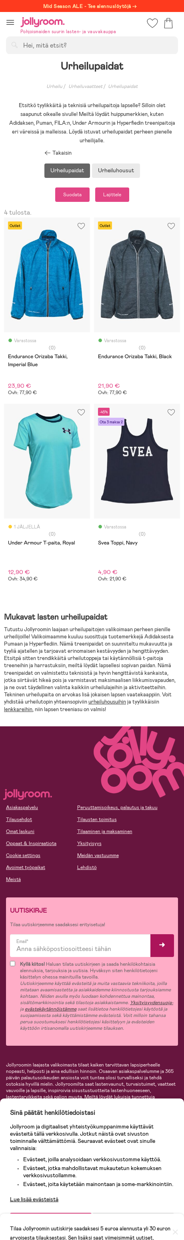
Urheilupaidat (67, 170)
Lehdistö (87, 867)
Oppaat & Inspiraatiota (31, 843)
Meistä (13, 879)
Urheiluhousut (116, 170)
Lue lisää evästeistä (34, 1196)
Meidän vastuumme (98, 855)
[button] (10, 22)
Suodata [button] (72, 194)
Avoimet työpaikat (25, 867)
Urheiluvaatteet (85, 86)
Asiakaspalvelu (22, 807)
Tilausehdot (19, 819)
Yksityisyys (89, 843)
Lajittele (112, 194)
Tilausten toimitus (97, 819)
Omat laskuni (20, 831)
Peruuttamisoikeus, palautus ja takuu (117, 807)
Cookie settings (23, 855)
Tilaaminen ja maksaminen (104, 831)
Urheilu (54, 86)
